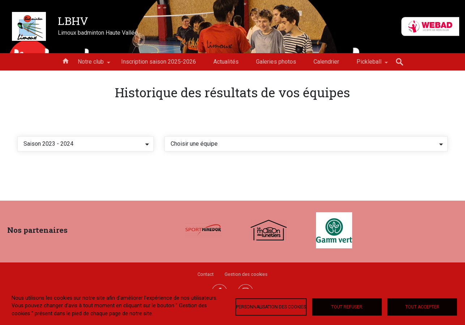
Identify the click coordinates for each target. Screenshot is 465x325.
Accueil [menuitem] (65, 60)
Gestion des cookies (246, 274)
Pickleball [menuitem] (369, 64)
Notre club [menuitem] (90, 64)
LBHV (73, 20)
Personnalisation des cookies (271, 306)
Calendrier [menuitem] (326, 61)
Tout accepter (422, 306)
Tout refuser (346, 306)
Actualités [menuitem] (226, 61)
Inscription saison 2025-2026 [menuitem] (158, 61)
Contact (205, 274)
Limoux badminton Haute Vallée (98, 32)
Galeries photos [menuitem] (276, 61)
